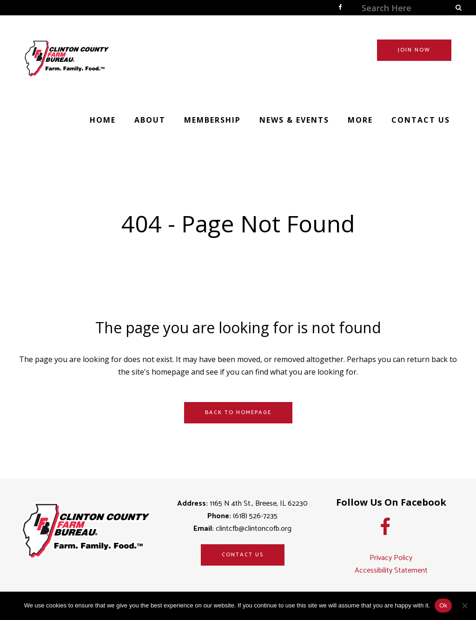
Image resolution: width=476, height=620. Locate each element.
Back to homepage (238, 412)
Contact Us (243, 554)
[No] (464, 605)
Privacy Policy (391, 558)
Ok (443, 605)
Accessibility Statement (391, 570)
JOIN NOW (410, 50)
